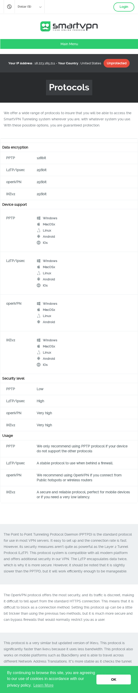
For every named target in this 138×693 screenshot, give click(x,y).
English (9, 6)
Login (124, 7)
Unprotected (116, 63)
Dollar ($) (28, 7)
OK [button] (113, 679)
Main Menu (69, 44)
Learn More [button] (43, 685)
